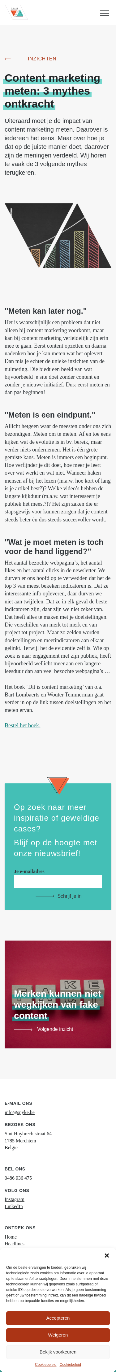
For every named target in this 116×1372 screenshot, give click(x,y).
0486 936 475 (18, 1178)
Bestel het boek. (22, 725)
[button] (107, 1255)
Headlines (14, 1243)
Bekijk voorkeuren (58, 1351)
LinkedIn (14, 1206)
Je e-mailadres (58, 876)
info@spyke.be (20, 1112)
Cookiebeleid (45, 1364)
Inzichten (42, 58)
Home (11, 1236)
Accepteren (58, 1318)
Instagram (14, 1199)
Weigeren (58, 1334)
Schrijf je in (69, 896)
